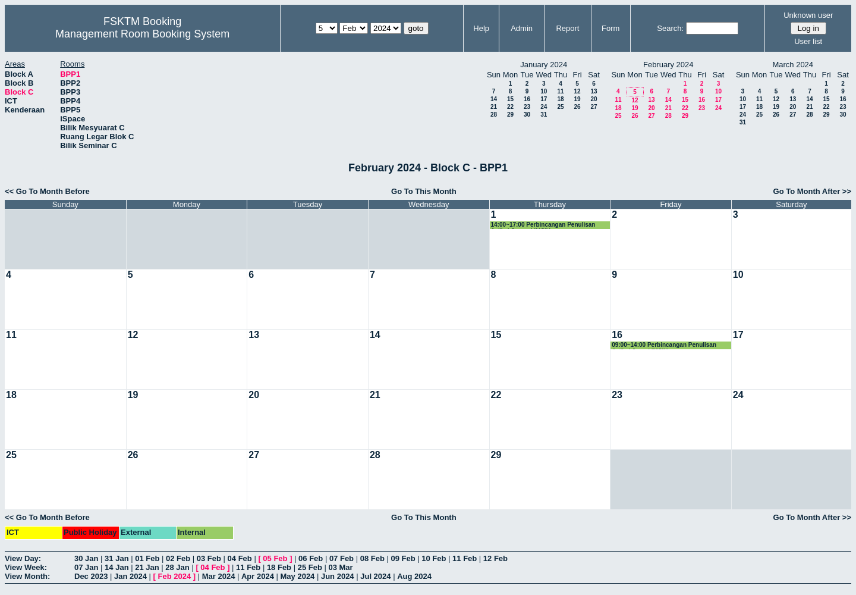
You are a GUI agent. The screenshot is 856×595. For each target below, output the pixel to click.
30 (527, 114)
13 (593, 91)
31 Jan (116, 558)
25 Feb (310, 567)
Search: (670, 28)
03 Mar (340, 567)
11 (560, 91)
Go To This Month (424, 191)
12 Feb (495, 558)
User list (808, 41)
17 (543, 99)
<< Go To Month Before (47, 191)
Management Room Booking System (142, 34)
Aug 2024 (414, 576)
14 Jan (116, 567)
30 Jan (86, 558)
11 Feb (464, 558)
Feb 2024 (174, 576)
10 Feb (433, 558)
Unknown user (808, 15)
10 (543, 91)
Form (610, 28)
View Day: (23, 558)
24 (543, 107)
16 (527, 99)
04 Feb (240, 558)
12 (577, 91)
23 (527, 107)
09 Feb (403, 558)
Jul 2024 (375, 576)
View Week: (26, 567)
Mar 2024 (218, 576)
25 (560, 107)
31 (543, 114)
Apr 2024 (257, 576)
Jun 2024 (337, 576)
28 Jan (177, 567)
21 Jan (147, 567)
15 (510, 99)
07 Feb (341, 558)
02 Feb (178, 558)
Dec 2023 (91, 576)
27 (593, 107)
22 (510, 107)
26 (577, 107)
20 (593, 99)
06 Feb (310, 558)
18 (560, 99)
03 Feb (209, 558)
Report (567, 28)
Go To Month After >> (812, 191)
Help (481, 28)
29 (510, 114)
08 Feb (372, 558)
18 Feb (279, 567)
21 (493, 107)
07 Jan (86, 567)
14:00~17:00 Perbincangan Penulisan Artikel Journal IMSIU (543, 225)
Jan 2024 (130, 576)
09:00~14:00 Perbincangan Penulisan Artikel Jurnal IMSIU (664, 345)
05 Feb (275, 558)
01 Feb (147, 558)
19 (577, 99)
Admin (522, 28)
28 (493, 114)
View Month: (27, 576)
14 (493, 99)
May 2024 (298, 576)
